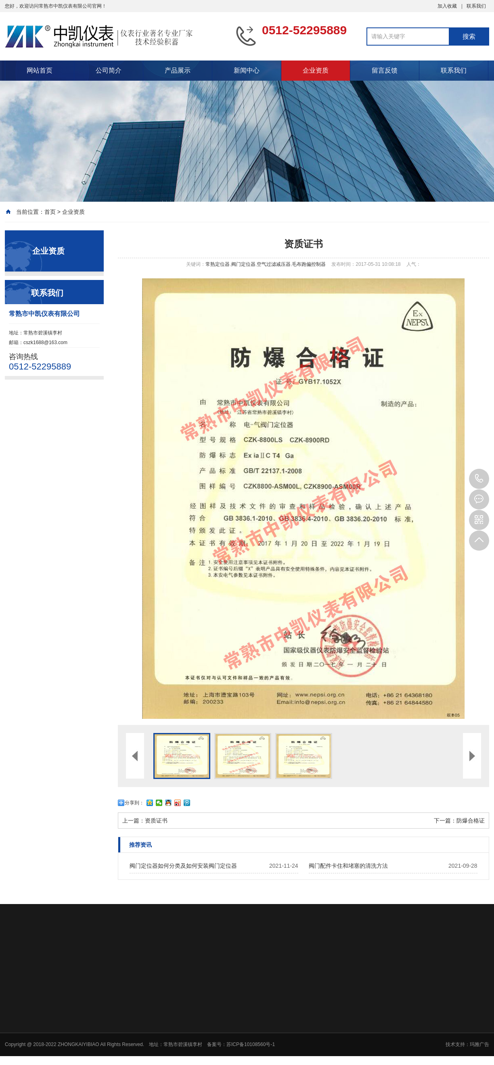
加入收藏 (447, 6)
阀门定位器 (243, 264)
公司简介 (108, 70)
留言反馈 (385, 70)
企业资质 (316, 70)
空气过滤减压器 (274, 264)
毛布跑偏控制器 (309, 264)
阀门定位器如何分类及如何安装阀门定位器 (183, 865)
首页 (50, 212)
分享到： (134, 803)
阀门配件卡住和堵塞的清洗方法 (348, 865)
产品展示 (177, 70)
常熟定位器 (217, 264)
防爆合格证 (470, 820)
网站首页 (39, 70)
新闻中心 (247, 70)
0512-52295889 (479, 479)
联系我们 (476, 6)
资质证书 (156, 820)
